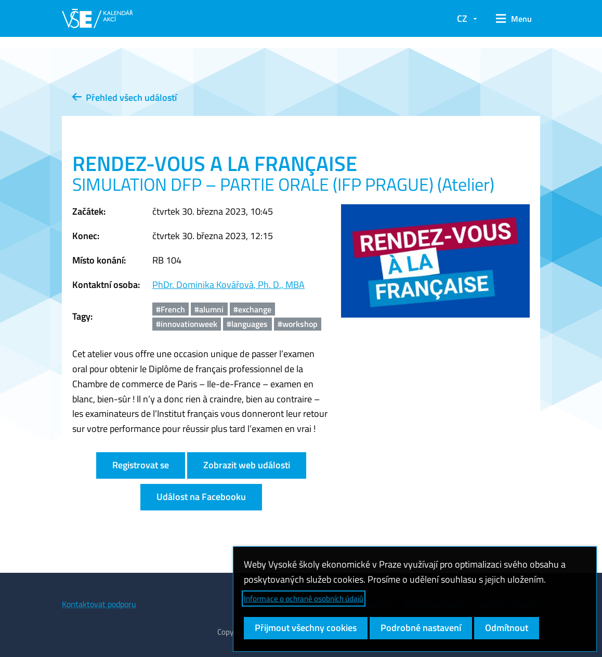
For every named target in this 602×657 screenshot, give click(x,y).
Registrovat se (140, 465)
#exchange (252, 309)
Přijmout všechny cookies (306, 628)
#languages (247, 324)
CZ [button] (462, 18)
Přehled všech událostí (124, 97)
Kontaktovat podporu (99, 604)
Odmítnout (506, 628)
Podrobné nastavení (421, 628)
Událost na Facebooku (201, 497)
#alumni (209, 309)
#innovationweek (186, 324)
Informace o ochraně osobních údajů (303, 599)
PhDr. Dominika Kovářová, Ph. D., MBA (228, 285)
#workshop (298, 324)
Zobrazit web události (246, 465)
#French (170, 309)
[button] (514, 19)
